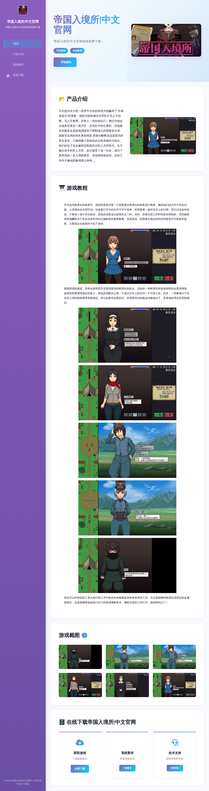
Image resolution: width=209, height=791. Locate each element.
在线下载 (80, 768)
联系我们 (175, 768)
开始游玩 (66, 62)
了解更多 (127, 768)
